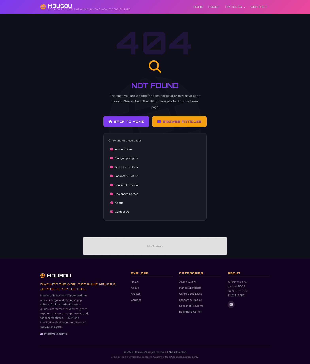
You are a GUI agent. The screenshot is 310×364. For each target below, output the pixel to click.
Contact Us (119, 212)
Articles (235, 6)
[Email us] (231, 304)
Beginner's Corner (124, 194)
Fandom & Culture (124, 176)
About (214, 6)
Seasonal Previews (124, 185)
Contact (259, 6)
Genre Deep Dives (124, 167)
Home (198, 6)
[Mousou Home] (85, 7)
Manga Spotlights (124, 158)
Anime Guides (121, 149)
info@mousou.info (53, 334)
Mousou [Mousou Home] (55, 275)
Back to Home (126, 122)
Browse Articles (179, 122)
